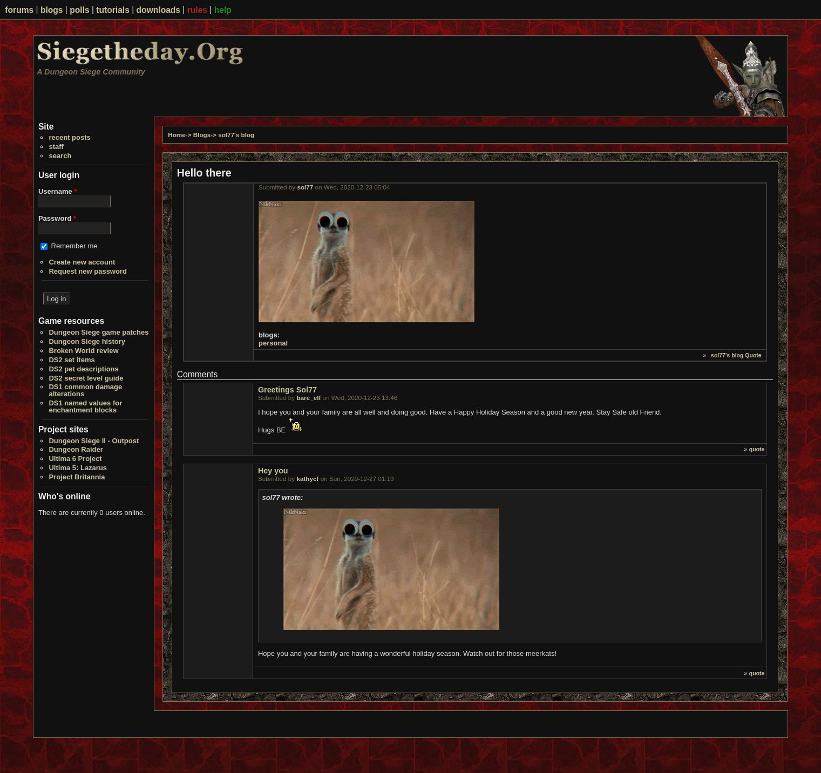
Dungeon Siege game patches (98, 332)
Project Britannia (77, 477)
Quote (753, 355)
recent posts (69, 137)
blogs (51, 10)
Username (57, 191)
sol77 (305, 187)
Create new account (82, 262)
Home (176, 134)
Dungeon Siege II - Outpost (94, 441)
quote (757, 449)
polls (79, 10)
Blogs (202, 134)
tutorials (113, 10)
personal (273, 343)
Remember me (74, 246)
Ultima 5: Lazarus (78, 468)
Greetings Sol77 (287, 389)
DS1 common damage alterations (85, 390)
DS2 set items (71, 360)
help (223, 10)
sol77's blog (236, 134)
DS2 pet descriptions (83, 369)
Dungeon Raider (76, 449)
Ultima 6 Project (75, 459)
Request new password (87, 271)
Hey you (273, 470)
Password (57, 218)
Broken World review (83, 351)
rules (197, 10)
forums (19, 10)
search (60, 156)
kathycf (307, 478)
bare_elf (308, 397)
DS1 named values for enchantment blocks (85, 406)
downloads (158, 10)
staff (56, 147)
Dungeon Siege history (87, 341)
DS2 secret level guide (86, 378)
